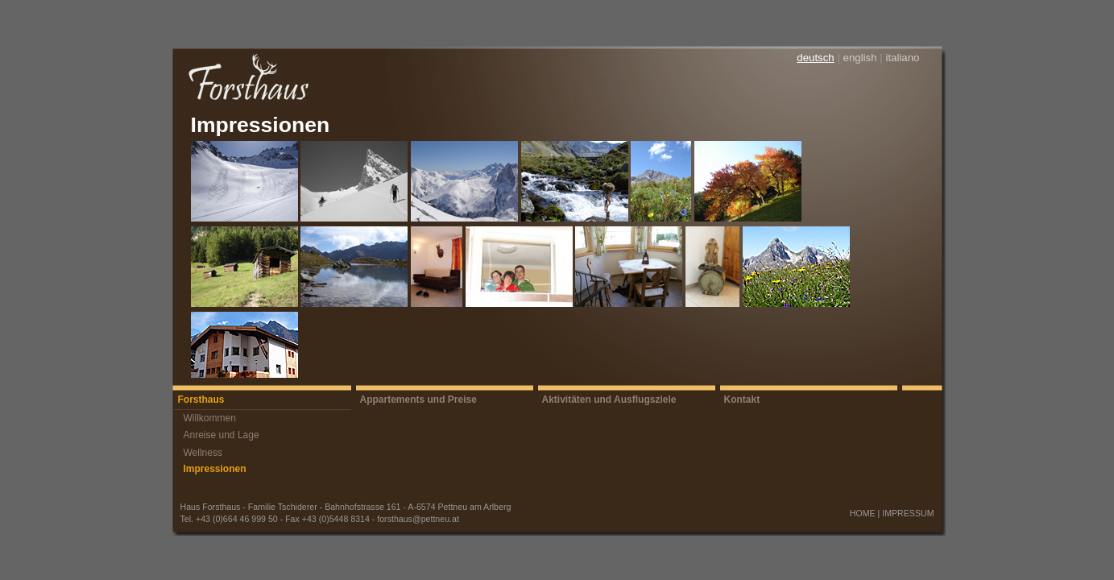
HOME (863, 513)
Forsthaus (201, 399)
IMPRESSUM (908, 513)
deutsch (815, 58)
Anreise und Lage (221, 435)
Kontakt (742, 399)
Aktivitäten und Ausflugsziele (609, 399)
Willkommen (210, 418)
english (860, 58)
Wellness (203, 452)
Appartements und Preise (418, 399)
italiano (902, 58)
